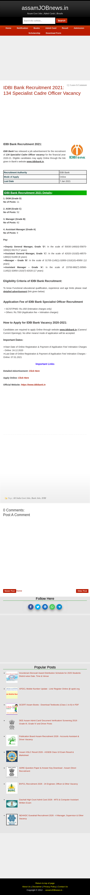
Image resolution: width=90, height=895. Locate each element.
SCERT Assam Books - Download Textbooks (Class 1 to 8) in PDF (49, 705)
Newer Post (10, 591)
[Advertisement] (45, 57)
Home (19, 591)
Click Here (34, 371)
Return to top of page (44, 883)
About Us (26, 886)
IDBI (44, 498)
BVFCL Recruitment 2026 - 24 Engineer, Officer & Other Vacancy (48, 784)
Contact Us (63, 886)
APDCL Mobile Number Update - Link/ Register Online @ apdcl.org (49, 689)
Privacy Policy (49, 886)
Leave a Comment (78, 85)
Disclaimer (37, 886)
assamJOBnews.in (45, 8)
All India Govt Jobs (21, 498)
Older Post (82, 591)
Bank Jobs (36, 498)
